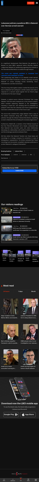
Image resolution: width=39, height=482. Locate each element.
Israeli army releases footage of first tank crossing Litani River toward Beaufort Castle (5, 259)
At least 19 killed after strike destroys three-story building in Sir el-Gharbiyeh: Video (21, 260)
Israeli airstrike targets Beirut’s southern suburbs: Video (28, 259)
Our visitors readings (12, 204)
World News (16, 208)
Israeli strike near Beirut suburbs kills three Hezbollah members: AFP (25, 238)
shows (28, 480)
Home (4, 480)
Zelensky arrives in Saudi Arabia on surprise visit (23, 211)
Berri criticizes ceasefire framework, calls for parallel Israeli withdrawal (9, 342)
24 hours (6, 291)
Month (33, 291)
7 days (20, 291)
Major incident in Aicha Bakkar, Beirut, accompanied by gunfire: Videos (9, 317)
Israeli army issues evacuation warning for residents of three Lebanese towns (9, 368)
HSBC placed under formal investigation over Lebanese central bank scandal (29, 342)
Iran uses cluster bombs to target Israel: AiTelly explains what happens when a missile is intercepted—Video (12, 260)
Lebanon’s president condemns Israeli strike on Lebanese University (24, 220)
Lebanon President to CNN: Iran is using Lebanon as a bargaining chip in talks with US (29, 317)
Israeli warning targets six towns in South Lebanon (28, 367)
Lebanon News (16, 217)
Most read (8, 286)
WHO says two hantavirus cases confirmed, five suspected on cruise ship (25, 229)
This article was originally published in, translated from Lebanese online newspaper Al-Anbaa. (19, 74)
